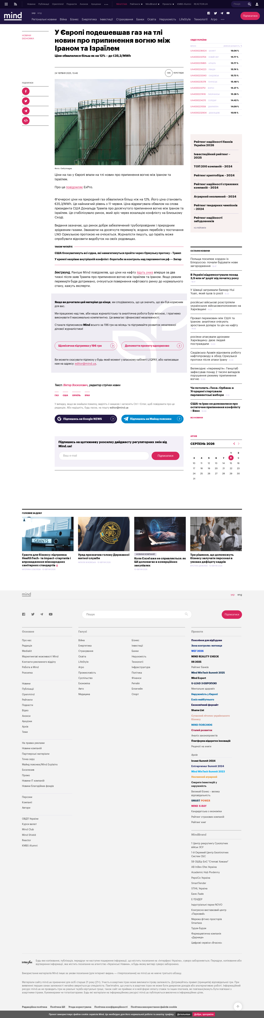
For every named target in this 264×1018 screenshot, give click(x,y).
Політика (137, 681)
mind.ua (145, 981)
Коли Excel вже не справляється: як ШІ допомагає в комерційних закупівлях (160, 570)
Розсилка (27, 681)
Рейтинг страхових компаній (207, 825)
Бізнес (74, 19)
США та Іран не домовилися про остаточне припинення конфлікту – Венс (215, 415)
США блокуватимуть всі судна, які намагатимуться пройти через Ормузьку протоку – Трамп (118, 253)
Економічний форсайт (204, 713)
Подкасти (72, 4)
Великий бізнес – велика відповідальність (205, 802)
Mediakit (27, 659)
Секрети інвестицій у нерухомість (204, 792)
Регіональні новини (44, 19)
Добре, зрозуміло (203, 1014)
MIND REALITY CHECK (205, 665)
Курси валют (29, 832)
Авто (81, 697)
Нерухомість (167, 19)
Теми (25, 740)
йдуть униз (145, 272)
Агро (214, 19)
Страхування (124, 19)
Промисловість (87, 681)
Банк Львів (197, 902)
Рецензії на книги (201, 754)
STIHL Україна (199, 897)
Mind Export (198, 686)
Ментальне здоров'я (202, 697)
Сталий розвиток (201, 738)
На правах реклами (33, 751)
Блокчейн (137, 697)
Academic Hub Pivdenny (205, 880)
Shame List (197, 718)
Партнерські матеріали (35, 762)
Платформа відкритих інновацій (210, 749)
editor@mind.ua (85, 363)
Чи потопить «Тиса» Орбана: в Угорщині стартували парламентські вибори (212, 400)
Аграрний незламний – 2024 (215, 204)
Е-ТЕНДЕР (196, 907)
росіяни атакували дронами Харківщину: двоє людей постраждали (209, 348)
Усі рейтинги (200, 236)
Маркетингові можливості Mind (40, 665)
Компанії (27, 810)
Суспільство (85, 686)
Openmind (57, 4)
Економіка (28, 39)
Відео (25, 718)
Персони (27, 805)
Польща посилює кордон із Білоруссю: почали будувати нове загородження (214, 271)
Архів (107, 4)
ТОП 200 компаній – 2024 (213, 174)
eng (39, 13)
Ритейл (136, 691)
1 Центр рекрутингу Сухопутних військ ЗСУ (209, 853)
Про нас (26, 648)
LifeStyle (185, 19)
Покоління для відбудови (206, 648)
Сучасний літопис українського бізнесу (210, 726)
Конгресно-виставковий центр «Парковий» (208, 920)
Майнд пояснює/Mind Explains (40, 773)
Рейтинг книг (198, 830)
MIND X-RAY (199, 814)
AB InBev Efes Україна (204, 875)
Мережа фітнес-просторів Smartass (206, 929)
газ (57, 395)
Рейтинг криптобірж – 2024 (214, 183)
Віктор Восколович (75, 385)
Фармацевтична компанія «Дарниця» (206, 944)
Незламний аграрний (204, 785)
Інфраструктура (141, 675)
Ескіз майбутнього (202, 708)
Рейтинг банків (199, 675)
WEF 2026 (197, 659)
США (65, 395)
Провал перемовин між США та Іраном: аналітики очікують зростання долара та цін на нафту (214, 330)
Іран (87, 395)
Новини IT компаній (33, 789)
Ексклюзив (28, 778)
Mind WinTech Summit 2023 (208, 780)
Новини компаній (145, 562)
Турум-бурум (198, 936)
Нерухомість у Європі (204, 702)
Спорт (135, 702)
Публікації (43, 4)
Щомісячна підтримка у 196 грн (86, 345)
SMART (200, 809)
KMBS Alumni (189, 4)
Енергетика (89, 19)
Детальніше (183, 1014)
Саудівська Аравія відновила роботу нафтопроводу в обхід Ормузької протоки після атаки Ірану (215, 364)
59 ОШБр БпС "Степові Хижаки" (209, 870)
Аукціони (96, 4)
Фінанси (136, 686)
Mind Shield (29, 843)
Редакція (27, 654)
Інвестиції (106, 19)
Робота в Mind (30, 675)
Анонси (84, 4)
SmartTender (198, 891)
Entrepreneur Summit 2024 (207, 774)
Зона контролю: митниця (206, 654)
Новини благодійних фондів (38, 794)
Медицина (84, 702)
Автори (26, 816)
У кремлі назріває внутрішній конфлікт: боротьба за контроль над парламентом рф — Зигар (118, 259)
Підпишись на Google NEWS (85, 418)
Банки (140, 19)
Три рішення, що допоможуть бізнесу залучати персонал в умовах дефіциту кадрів (212, 566)
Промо (26, 783)
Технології (200, 19)
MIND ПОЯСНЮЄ (201, 733)
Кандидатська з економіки (206, 819)
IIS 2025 (196, 670)
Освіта (151, 19)
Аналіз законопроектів (204, 744)
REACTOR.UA (206, 4)
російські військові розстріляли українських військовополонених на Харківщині (215, 314)
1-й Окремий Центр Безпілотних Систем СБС (209, 863)
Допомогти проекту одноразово (153, 345)
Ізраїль (76, 395)
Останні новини (200, 259)
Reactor (26, 848)
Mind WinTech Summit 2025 (208, 681)
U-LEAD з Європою (204, 691)
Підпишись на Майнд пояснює (152, 418)
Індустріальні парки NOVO (206, 913)
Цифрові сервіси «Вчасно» (206, 951)
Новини (31, 4)
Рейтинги (27, 708)
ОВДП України (198, 48)
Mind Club (126, 4)
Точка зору (28, 767)
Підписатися (250, 16)
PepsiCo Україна (200, 886)
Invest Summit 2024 (203, 769)
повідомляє (74, 187)
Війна (63, 19)
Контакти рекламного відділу (39, 670)
